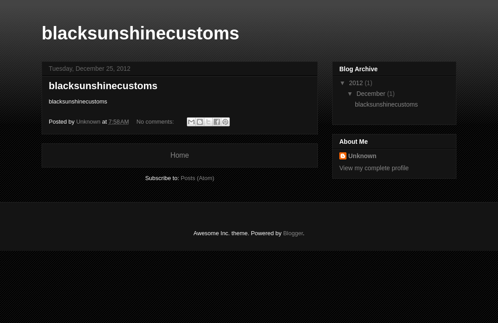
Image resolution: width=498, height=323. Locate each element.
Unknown (362, 155)
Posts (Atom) (197, 178)
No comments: (155, 121)
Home (179, 155)
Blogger (293, 233)
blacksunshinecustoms (103, 85)
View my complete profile (374, 168)
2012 (357, 82)
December (371, 93)
